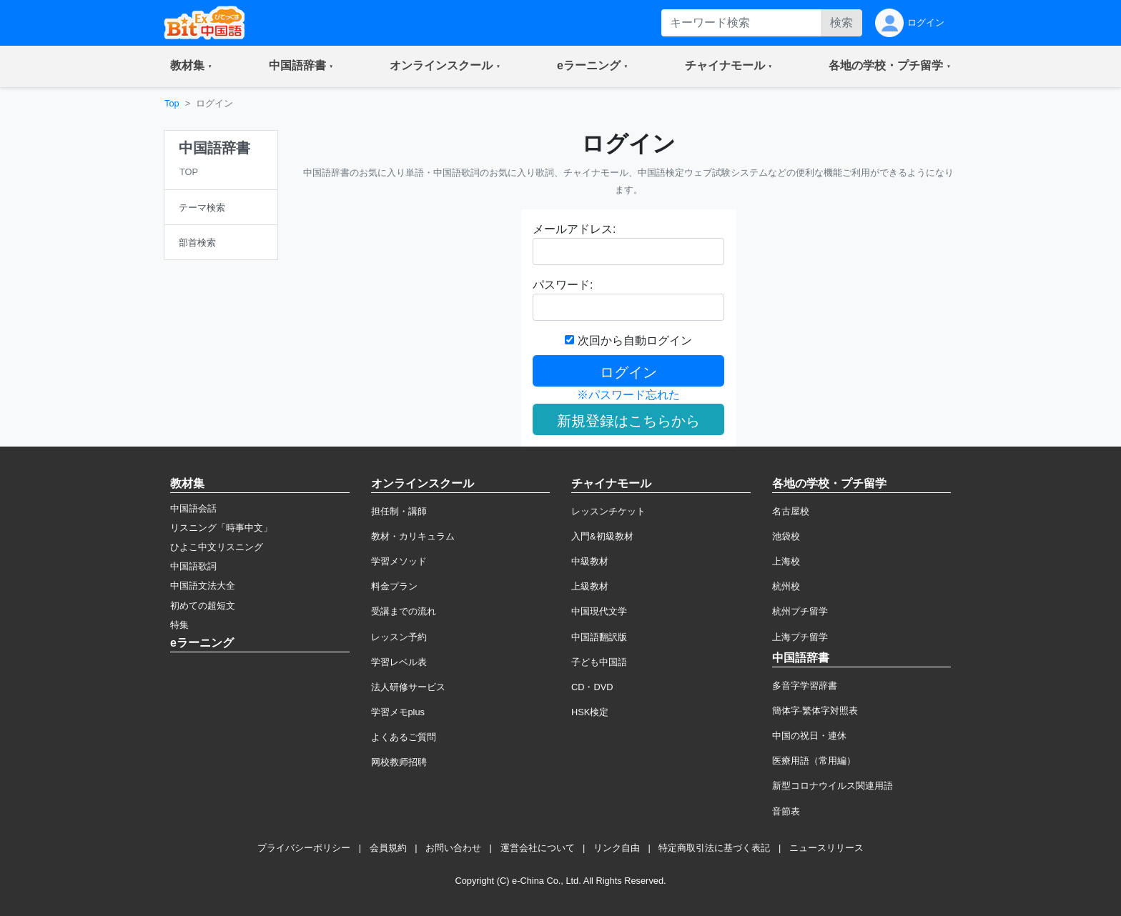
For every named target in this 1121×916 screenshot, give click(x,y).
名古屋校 (790, 511)
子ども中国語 (599, 662)
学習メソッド (399, 561)
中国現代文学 (599, 611)
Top (171, 103)
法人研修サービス (408, 687)
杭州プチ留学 (800, 611)
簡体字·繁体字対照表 (815, 710)
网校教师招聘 (399, 762)
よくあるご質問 (403, 737)
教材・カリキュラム (413, 536)
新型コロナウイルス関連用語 (832, 785)
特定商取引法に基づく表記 (714, 847)
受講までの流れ (403, 611)
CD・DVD (592, 687)
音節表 (786, 811)
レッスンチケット (608, 511)
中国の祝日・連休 (809, 735)
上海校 (786, 561)
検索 (841, 22)
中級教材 (589, 561)
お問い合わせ (453, 847)
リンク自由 (616, 847)
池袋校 (786, 536)
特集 (179, 624)
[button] (191, 66)
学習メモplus (398, 712)
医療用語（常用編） (814, 760)
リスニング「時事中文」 (221, 527)
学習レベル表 (399, 662)
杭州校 (786, 586)
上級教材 (589, 586)
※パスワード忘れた (628, 395)
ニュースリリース (826, 847)
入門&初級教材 (602, 536)
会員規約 (388, 847)
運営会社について (537, 847)
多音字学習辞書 (804, 685)
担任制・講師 (399, 511)
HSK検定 (589, 712)
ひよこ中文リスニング (216, 547)
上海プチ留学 (800, 637)
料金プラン (394, 586)
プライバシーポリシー (303, 847)
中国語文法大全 (202, 585)
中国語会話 (193, 508)
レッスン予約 (399, 637)
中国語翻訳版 (599, 637)
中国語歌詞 (193, 566)
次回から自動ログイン (628, 340)
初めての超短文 (202, 605)
